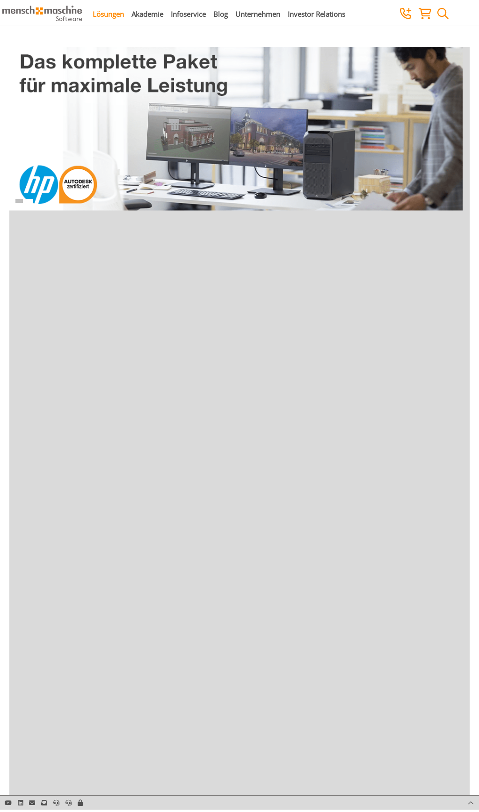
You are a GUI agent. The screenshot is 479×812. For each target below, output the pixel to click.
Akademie (147, 14)
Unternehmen (257, 14)
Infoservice (188, 14)
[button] (80, 802)
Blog (220, 14)
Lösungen (108, 14)
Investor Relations (316, 14)
